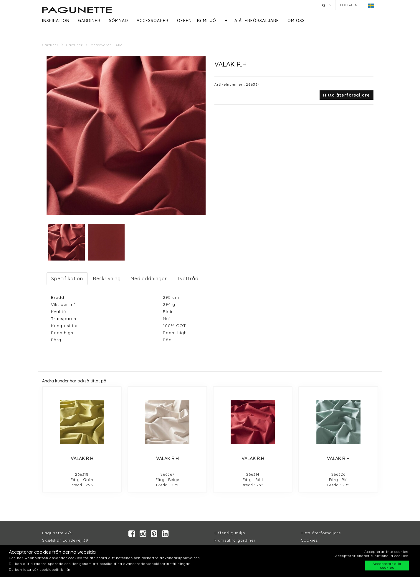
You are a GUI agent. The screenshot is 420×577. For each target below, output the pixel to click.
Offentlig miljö (196, 20)
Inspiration (56, 20)
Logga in (349, 5)
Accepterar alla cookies (387, 565)
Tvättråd (188, 278)
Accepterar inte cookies (386, 551)
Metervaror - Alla (106, 45)
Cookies (309, 540)
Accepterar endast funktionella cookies (371, 556)
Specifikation (67, 278)
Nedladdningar (149, 278)
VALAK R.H (82, 458)
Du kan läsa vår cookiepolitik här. (40, 569)
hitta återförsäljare (252, 20)
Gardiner (89, 20)
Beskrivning (107, 278)
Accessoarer (152, 20)
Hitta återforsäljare (321, 532)
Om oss (296, 20)
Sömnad (118, 20)
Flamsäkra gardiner (235, 540)
